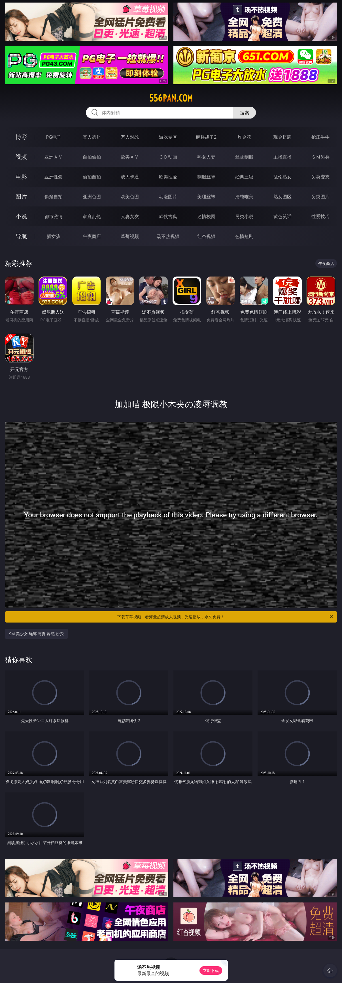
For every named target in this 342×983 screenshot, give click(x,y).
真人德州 (92, 137)
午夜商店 (92, 236)
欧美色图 (130, 196)
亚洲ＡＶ (53, 157)
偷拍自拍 (92, 177)
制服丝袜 (206, 177)
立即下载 (211, 970)
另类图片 (320, 196)
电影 (21, 176)
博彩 (21, 137)
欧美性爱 (168, 177)
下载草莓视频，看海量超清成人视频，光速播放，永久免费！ (225, 616)
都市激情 (53, 216)
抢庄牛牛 (320, 137)
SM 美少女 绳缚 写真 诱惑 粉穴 (36, 633)
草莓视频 (130, 236)
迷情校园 (206, 216)
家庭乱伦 (92, 216)
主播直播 (282, 157)
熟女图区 (282, 196)
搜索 (244, 112)
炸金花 (244, 137)
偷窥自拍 (53, 196)
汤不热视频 (168, 236)
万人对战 (130, 137)
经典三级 (244, 177)
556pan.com (171, 98)
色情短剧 (244, 236)
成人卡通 (130, 177)
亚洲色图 (92, 196)
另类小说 (244, 216)
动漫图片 (168, 196)
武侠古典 (168, 216)
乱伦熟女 (282, 177)
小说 (21, 216)
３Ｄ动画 (168, 157)
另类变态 (320, 177)
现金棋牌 (282, 137)
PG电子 (53, 137)
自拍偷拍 (92, 157)
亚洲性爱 (53, 177)
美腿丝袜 (206, 196)
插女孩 (53, 236)
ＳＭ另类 (320, 157)
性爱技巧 (320, 216)
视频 (21, 157)
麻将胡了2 (206, 137)
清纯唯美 (244, 196)
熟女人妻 (206, 157)
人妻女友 (130, 216)
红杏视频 (206, 236)
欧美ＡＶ (130, 157)
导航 (21, 236)
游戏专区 (168, 137)
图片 (21, 196)
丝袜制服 (244, 157)
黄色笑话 (282, 216)
